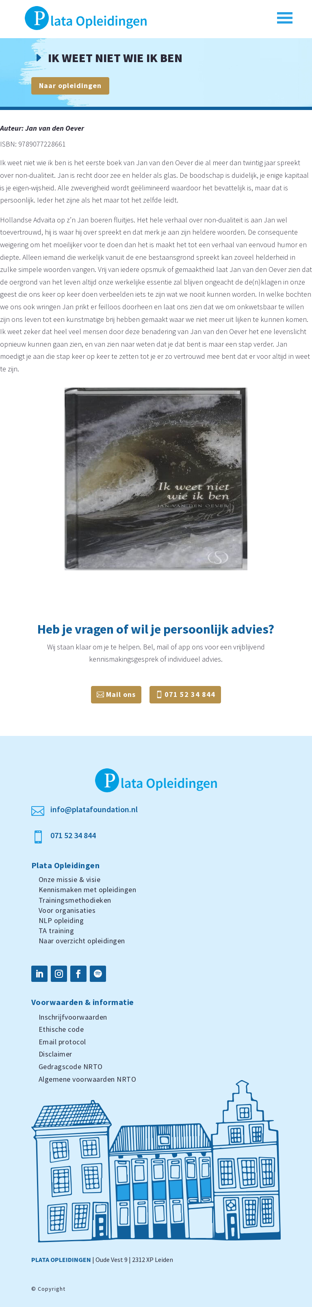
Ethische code (61, 1029)
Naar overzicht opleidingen (82, 940)
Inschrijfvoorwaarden (73, 1017)
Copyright (51, 1288)
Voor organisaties (67, 910)
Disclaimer (55, 1054)
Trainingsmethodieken (75, 900)
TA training (56, 930)
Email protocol (62, 1041)
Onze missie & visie (70, 879)
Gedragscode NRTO (71, 1066)
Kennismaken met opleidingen (87, 889)
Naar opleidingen (70, 85)
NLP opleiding (61, 920)
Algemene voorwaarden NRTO (87, 1079)
